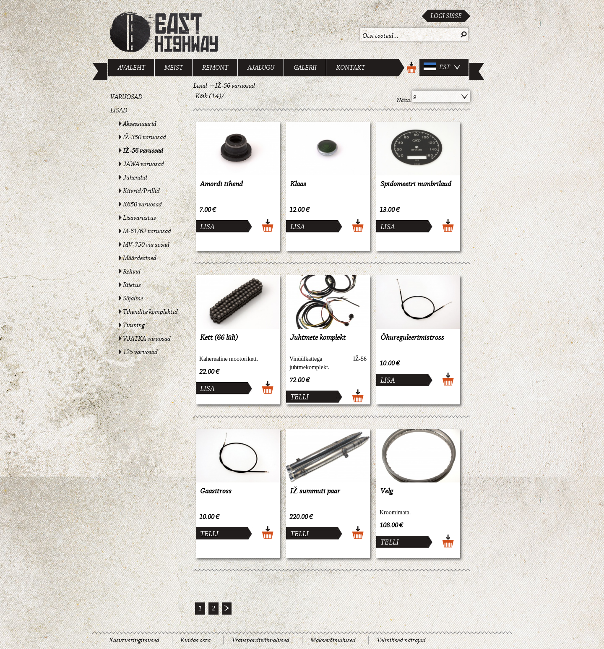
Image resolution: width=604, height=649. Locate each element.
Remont (215, 67)
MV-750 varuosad (146, 244)
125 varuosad (140, 352)
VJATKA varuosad (147, 338)
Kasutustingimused (134, 640)
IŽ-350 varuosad (144, 137)
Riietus (132, 285)
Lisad (119, 110)
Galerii (305, 67)
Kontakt (350, 67)
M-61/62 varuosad (147, 231)
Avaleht (131, 67)
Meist (173, 67)
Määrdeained (139, 258)
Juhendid (135, 177)
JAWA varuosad (143, 164)
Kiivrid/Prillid (141, 191)
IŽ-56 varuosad (143, 150)
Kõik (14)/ (209, 96)
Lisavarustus (139, 218)
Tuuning (134, 325)
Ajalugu (260, 67)
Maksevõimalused (333, 640)
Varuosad (126, 97)
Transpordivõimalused (260, 640)
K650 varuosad (142, 204)
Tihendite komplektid (150, 311)
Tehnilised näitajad (401, 640)
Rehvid (132, 271)
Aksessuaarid (139, 124)
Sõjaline (133, 298)
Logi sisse (446, 16)
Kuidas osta (195, 640)
